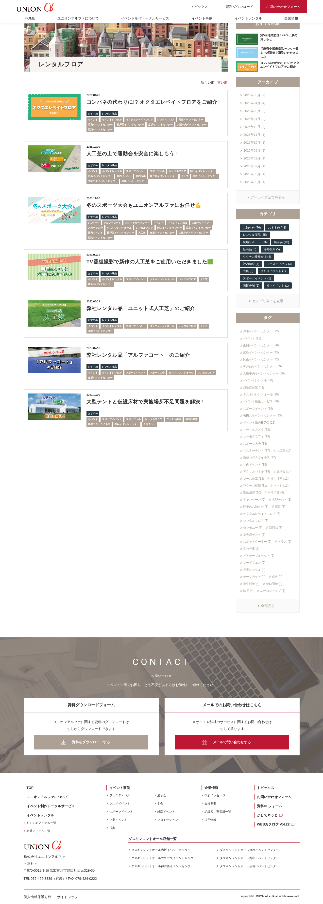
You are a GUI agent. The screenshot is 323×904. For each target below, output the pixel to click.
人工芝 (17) (283, 450)
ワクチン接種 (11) (255, 485)
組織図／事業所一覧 (217, 811)
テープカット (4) (254, 576)
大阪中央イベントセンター (191, 124)
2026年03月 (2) (254, 111)
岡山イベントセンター (191, 119)
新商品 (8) (249, 249)
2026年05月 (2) (254, 95)
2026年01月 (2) (254, 119)
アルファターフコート (137, 222)
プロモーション (167, 820)
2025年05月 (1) (254, 182)
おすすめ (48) (277, 227)
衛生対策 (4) (251, 584)
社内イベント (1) (278, 285)
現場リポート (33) (255, 242)
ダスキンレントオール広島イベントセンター (249, 866)
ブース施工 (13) (253, 478)
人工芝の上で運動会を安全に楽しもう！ (133, 153)
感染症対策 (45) (253, 387)
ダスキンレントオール (119, 227)
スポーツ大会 (157, 171)
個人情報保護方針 (37, 897)
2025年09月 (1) (254, 150)
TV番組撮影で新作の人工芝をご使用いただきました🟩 (150, 261)
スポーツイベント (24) (258, 408)
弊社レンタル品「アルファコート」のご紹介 (138, 355)
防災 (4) (248, 590)
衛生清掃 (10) (252, 492)
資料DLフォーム (269, 806)
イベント (93, 119)
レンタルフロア (165, 119)
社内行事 (141, 176)
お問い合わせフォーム (283, 7)
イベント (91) (252, 338)
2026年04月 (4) (254, 103)
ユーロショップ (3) (272, 590)
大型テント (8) (281, 499)
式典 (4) (277, 576)
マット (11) (281, 485)
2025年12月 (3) (254, 127)
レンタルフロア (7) (255, 520)
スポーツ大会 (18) (255, 443)
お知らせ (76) (252, 227)
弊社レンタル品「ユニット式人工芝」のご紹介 (140, 308)
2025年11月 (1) (254, 135)
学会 (160, 803)
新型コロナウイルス (99, 424)
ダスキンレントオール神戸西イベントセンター (162, 866)
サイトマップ (67, 897)
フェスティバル (119, 795)
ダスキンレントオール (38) (261, 394)
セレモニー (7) (252, 527)
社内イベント (124, 176)
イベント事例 (202, 18)
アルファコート (112, 222)
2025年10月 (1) (254, 142)
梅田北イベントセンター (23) (262, 415)
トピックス (199, 7)
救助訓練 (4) (274, 584)
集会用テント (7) (254, 534)
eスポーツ (93, 222)
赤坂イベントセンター (160, 124)
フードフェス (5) (254, 562)
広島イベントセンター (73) (261, 352)
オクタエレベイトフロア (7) (261, 513)
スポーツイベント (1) (257, 278)
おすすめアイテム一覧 (41, 823)
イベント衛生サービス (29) (261, 401)
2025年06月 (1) (254, 174)
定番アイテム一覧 (38, 831)
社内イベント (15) (255, 464)
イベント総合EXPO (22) (259, 422)
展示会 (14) (283, 471)
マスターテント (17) (256, 450)
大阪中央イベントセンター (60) (264, 373)
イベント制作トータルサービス (145, 18)
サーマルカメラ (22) (256, 429)
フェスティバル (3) (279, 264)
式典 (112, 828)
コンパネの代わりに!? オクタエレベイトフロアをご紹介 (151, 102)
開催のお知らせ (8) (255, 506)
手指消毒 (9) (276, 492)
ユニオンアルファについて (78, 18)
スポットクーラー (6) (257, 541)
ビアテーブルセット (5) (258, 555)
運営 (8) (280, 506)
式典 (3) (248, 271)
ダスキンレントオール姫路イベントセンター (249, 850)
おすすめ (93, 113)
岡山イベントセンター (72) (261, 359)
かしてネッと (267, 815)
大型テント (149, 424)
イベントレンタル (248, 18)
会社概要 (210, 803)
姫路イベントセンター (100, 129)
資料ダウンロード (239, 7)
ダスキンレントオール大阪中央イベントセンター (163, 858)
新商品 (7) (275, 527)
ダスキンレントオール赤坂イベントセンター (160, 850)
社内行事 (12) (280, 478)
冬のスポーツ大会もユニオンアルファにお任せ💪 (144, 205)
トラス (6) (284, 541)
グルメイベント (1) (273, 271)
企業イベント (118, 820)
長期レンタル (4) (254, 569)
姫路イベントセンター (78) (261, 345)
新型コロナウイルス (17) (259, 457)
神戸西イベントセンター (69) (262, 366)
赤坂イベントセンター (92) (261, 331)
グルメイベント (119, 803)
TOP (30, 788)
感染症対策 (191, 419)
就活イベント (166, 811)
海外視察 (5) (272, 249)
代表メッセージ (214, 795)
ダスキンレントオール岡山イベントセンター (249, 858)
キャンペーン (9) (254, 499)
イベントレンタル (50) (258, 380)
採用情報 (210, 820)
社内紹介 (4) (251, 264)
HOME (30, 18)
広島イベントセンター (100, 124)
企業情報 (291, 18)
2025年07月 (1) (254, 166)
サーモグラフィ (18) (256, 436)
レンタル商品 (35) (255, 234)
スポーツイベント (136, 171)
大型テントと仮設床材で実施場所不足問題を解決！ (145, 401)
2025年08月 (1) (254, 158)
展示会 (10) (281, 242)
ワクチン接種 (173, 419)
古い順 (222, 82)
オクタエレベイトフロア (139, 119)
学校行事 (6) (251, 548)
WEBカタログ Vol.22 (273, 824)
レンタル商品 (109, 113)
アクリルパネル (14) (256, 471)
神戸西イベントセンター (130, 124)
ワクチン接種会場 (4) (257, 256)
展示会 (161, 795)
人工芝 (184, 176)
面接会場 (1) (251, 285)
